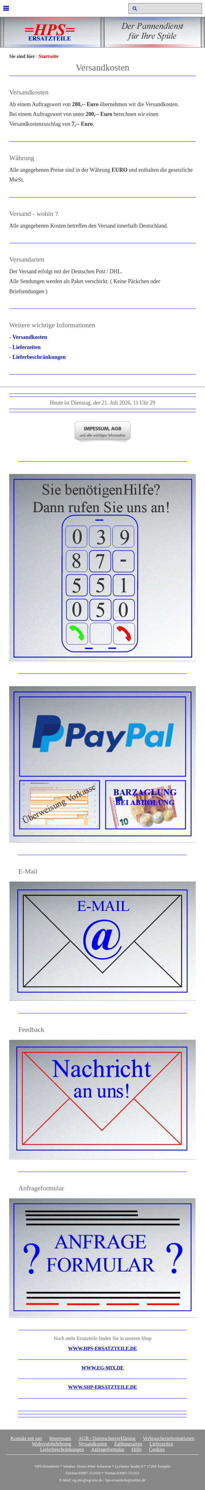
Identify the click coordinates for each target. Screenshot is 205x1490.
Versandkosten (30, 337)
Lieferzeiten (27, 347)
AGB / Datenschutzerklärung (107, 1438)
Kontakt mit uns (26, 1438)
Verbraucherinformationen (169, 1438)
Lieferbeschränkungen (39, 357)
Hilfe (136, 1449)
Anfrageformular (107, 1449)
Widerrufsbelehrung (51, 1443)
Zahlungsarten (128, 1443)
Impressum (60, 1438)
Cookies (157, 1449)
